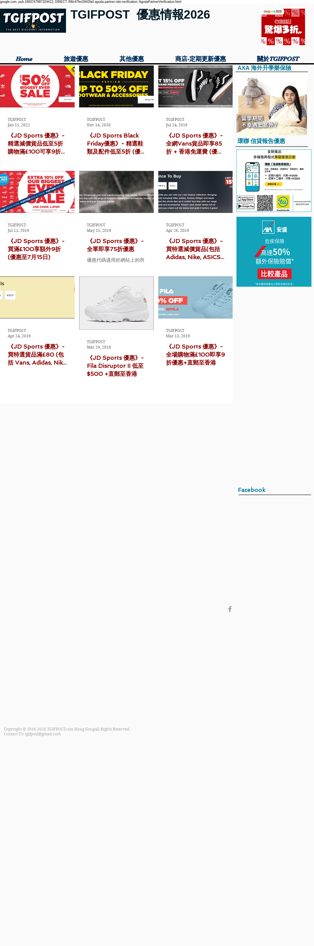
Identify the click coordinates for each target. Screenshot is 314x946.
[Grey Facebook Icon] (230, 609)
